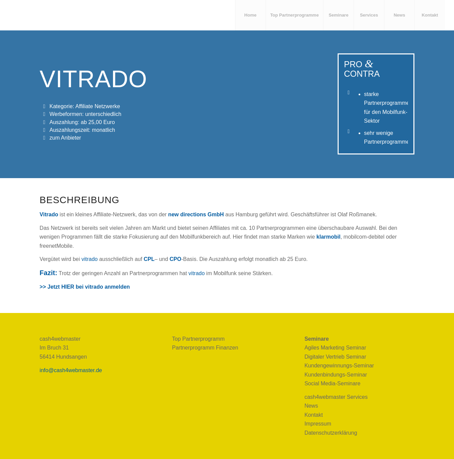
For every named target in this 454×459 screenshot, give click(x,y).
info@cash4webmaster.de (71, 370)
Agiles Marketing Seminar (335, 348)
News (311, 406)
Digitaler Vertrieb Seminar (335, 357)
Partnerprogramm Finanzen (205, 348)
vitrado (90, 259)
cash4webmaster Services (336, 397)
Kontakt (313, 415)
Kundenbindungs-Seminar (335, 375)
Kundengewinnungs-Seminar (339, 365)
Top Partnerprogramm (198, 339)
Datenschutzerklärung (330, 433)
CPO (175, 259)
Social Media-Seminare (332, 383)
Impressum (317, 424)
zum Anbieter (65, 138)
